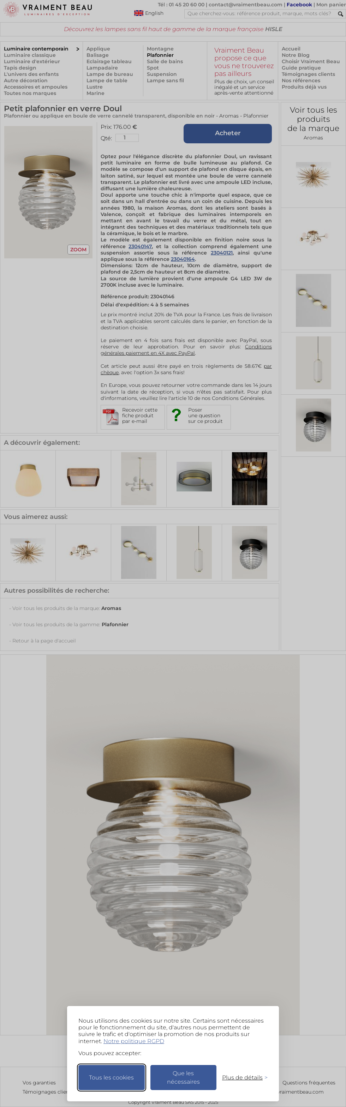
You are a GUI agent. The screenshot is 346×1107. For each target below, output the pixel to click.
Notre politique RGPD (133, 1041)
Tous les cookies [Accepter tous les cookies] (111, 1077)
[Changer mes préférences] (241, 1077)
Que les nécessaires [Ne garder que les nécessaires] (183, 1077)
